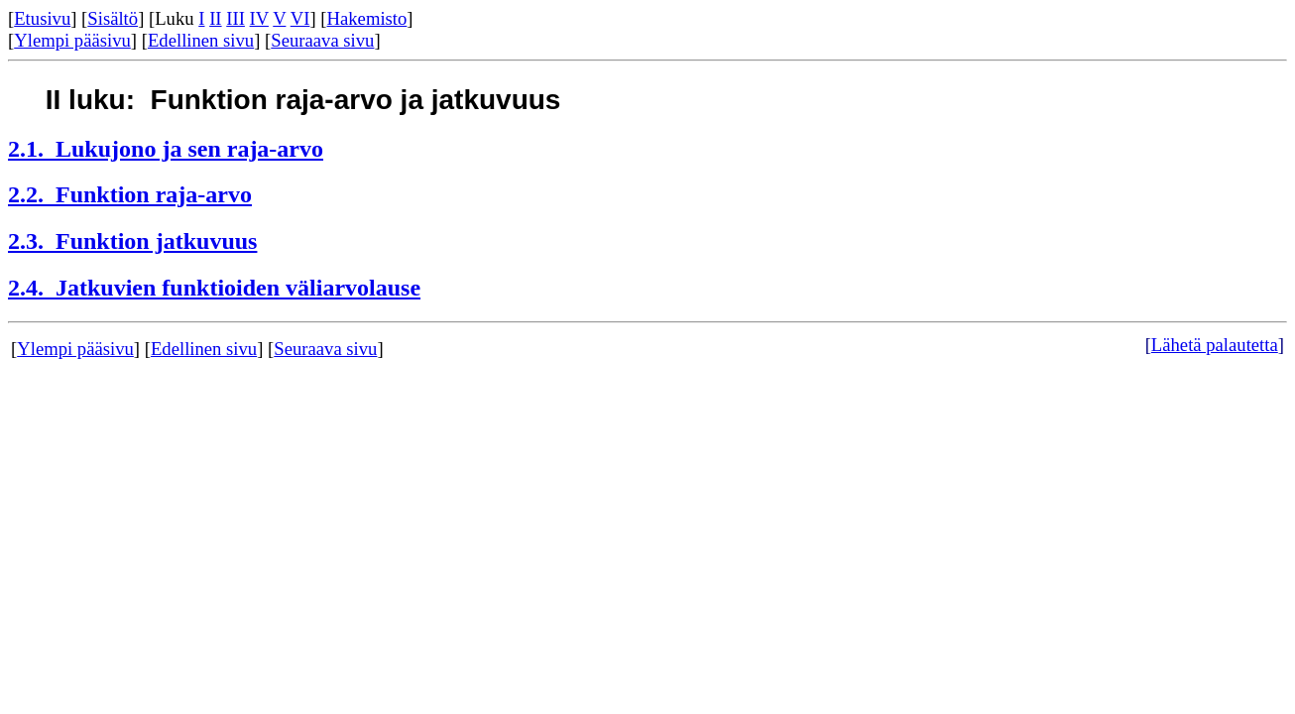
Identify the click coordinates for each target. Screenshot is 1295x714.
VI (300, 18)
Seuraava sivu (322, 40)
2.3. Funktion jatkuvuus (132, 241)
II (215, 18)
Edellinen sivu (201, 40)
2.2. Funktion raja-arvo (130, 194)
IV (259, 18)
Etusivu (42, 18)
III (235, 18)
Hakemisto (367, 18)
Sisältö (112, 18)
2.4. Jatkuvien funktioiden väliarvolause (214, 287)
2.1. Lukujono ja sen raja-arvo (165, 149)
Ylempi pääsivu (72, 40)
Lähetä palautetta (1214, 344)
